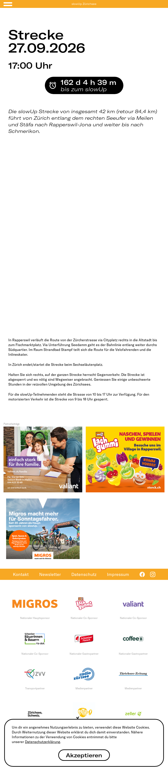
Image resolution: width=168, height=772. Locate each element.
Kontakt (21, 574)
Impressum (118, 574)
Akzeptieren (84, 755)
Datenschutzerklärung (42, 742)
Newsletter (50, 574)
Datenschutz (83, 574)
